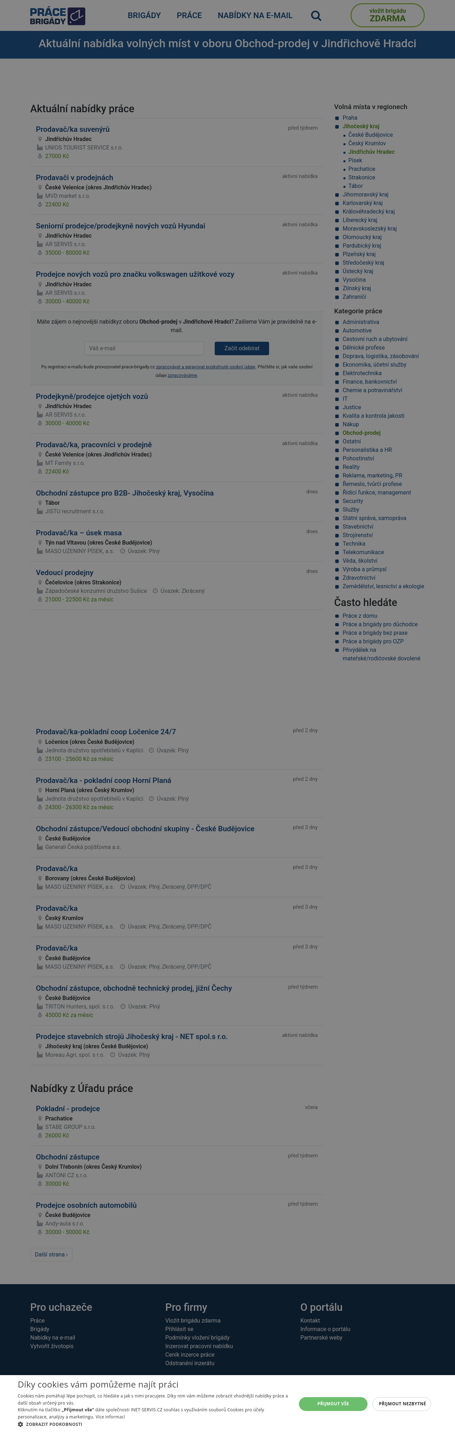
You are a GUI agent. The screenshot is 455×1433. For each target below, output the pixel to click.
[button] (153, 1424)
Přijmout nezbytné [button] (402, 1404)
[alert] (227, 716)
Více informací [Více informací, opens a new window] (110, 1417)
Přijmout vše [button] (333, 1404)
